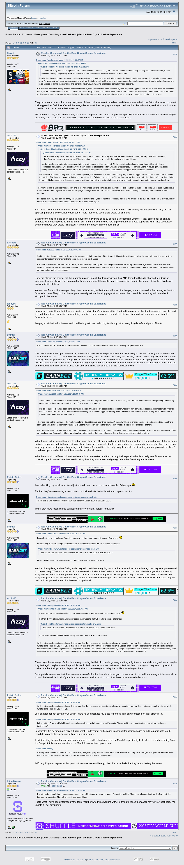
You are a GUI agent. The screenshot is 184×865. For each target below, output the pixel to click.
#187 (175, 479)
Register (46, 28)
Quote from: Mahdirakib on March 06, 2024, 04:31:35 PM (62, 63)
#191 (175, 784)
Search (29, 28)
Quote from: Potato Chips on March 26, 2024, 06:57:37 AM (60, 534)
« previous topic (156, 39)
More (54, 28)
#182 (175, 137)
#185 (175, 336)
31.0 (40, 23)
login (33, 18)
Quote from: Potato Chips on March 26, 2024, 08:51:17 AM (60, 790)
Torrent (47, 23)
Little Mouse (14, 781)
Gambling (54, 34)
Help (22, 28)
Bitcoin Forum (12, 34)
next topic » (171, 39)
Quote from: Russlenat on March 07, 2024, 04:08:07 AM (59, 60)
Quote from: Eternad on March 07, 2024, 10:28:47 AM (58, 391)
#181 (175, 54)
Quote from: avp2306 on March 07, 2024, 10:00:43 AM (58, 250)
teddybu (11, 303)
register (42, 18)
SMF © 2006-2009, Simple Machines (103, 860)
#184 (175, 305)
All (36, 43)
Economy (27, 34)
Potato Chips (14, 477)
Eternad (11, 242)
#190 (175, 697)
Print (174, 43)
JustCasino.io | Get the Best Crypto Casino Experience (91, 34)
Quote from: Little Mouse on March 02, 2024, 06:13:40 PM (64, 67)
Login (37, 28)
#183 (175, 244)
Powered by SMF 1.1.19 (75, 860)
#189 (175, 600)
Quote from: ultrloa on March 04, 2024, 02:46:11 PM (58, 342)
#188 (175, 528)
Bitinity (11, 334)
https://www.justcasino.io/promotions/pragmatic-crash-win (72, 497)
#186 (175, 385)
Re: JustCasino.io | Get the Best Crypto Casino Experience (73, 53)
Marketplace (40, 34)
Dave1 (10, 53)
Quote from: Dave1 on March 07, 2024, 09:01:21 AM (58, 142)
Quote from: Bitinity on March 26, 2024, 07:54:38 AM (58, 605)
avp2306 (11, 135)
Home (13, 28)
